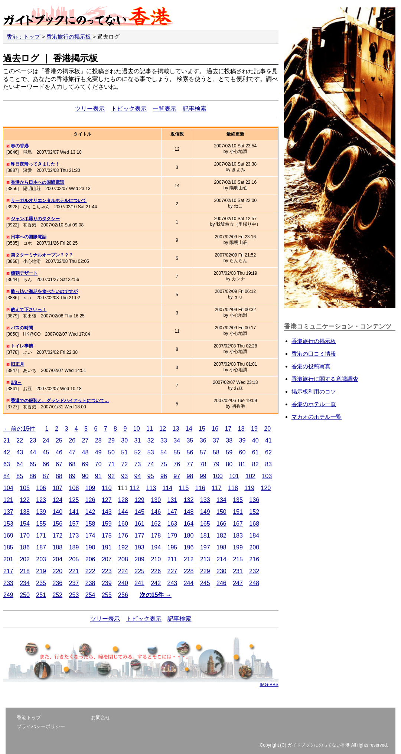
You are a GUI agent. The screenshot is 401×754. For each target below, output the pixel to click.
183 (238, 535)
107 (57, 488)
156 (57, 523)
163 (172, 523)
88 (59, 476)
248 (254, 583)
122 (25, 500)
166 (221, 523)
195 (172, 547)
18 (241, 428)
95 (150, 476)
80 (229, 464)
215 (238, 559)
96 (163, 476)
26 (72, 440)
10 (136, 428)
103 (267, 476)
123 (41, 500)
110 (107, 488)
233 (8, 583)
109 (90, 488)
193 (139, 547)
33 (163, 440)
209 (139, 559)
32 (150, 440)
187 (41, 547)
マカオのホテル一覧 (316, 417)
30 (124, 440)
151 (238, 512)
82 (255, 464)
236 (57, 583)
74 (150, 464)
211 (172, 559)
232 (254, 571)
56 (190, 452)
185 (8, 547)
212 (189, 559)
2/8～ (16, 382)
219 (41, 571)
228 (189, 571)
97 (176, 476)
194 (156, 547)
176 (123, 535)
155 (41, 523)
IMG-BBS (269, 684)
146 (156, 512)
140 (57, 512)
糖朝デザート (24, 273)
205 (74, 559)
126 (90, 500)
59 (229, 452)
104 (8, 488)
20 (267, 428)
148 (189, 512)
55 (176, 452)
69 (85, 464)
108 (74, 488)
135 (238, 500)
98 (190, 476)
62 (268, 452)
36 (203, 440)
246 (221, 583)
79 (216, 464)
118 (233, 488)
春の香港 (20, 145)
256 (123, 595)
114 (168, 488)
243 (172, 583)
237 (74, 583)
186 (25, 547)
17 (228, 428)
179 (172, 535)
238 (90, 583)
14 (189, 428)
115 (184, 488)
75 (163, 464)
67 (59, 464)
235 (41, 583)
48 (85, 452)
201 (8, 559)
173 (74, 535)
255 (107, 595)
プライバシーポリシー (41, 726)
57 (203, 452)
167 (238, 523)
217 (8, 571)
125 (74, 500)
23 (33, 440)
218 (25, 571)
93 (124, 476)
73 (137, 464)
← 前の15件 (19, 428)
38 (229, 440)
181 (205, 535)
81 (242, 464)
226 (156, 571)
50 (111, 452)
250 (25, 595)
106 (41, 488)
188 (57, 547)
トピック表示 (129, 108)
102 (250, 476)
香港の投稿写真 (310, 366)
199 (238, 547)
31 (137, 440)
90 (85, 476)
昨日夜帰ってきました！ (35, 164)
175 (107, 535)
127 (107, 500)
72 (124, 464)
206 (90, 559)
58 (216, 452)
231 (238, 571)
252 (57, 595)
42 (6, 452)
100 (218, 476)
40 (255, 440)
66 (46, 464)
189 (74, 547)
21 (6, 440)
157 (74, 523)
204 (57, 559)
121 (8, 500)
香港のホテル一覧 (313, 404)
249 (8, 595)
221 (74, 571)
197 (205, 547)
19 (254, 428)
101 (234, 476)
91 (98, 476)
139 (41, 512)
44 (33, 452)
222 (90, 571)
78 (203, 464)
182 (221, 535)
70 (98, 464)
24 (46, 440)
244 (189, 583)
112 (135, 488)
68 (72, 464)
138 (25, 512)
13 (176, 428)
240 (123, 583)
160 (123, 523)
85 (19, 476)
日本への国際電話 (28, 236)
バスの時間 (22, 327)
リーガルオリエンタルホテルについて (49, 200)
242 (156, 583)
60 (242, 452)
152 (254, 512)
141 (74, 512)
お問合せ (100, 717)
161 (139, 523)
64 (19, 464)
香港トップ (29, 717)
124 (57, 500)
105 (25, 488)
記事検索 (194, 108)
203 (41, 559)
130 (156, 500)
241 (139, 583)
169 (8, 535)
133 (205, 500)
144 (123, 512)
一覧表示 (164, 108)
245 (205, 583)
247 (238, 583)
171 (41, 535)
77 (190, 464)
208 (123, 559)
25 (59, 440)
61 (255, 452)
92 (111, 476)
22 (19, 440)
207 (107, 559)
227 (172, 571)
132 (189, 500)
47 (72, 452)
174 (90, 535)
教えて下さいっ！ (28, 309)
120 (266, 488)
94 (137, 476)
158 (90, 523)
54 (163, 452)
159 (107, 523)
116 (200, 488)
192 (123, 547)
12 (162, 428)
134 (221, 500)
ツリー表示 (90, 108)
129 (139, 500)
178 (156, 535)
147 (172, 512)
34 (176, 440)
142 (90, 512)
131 (172, 500)
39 (242, 440)
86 (33, 476)
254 (90, 595)
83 (268, 464)
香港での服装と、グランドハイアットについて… (60, 400)
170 (25, 535)
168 (254, 523)
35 (190, 440)
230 (221, 571)
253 (74, 595)
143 (107, 512)
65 (33, 464)
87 (46, 476)
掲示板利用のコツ (313, 391)
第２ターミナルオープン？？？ (42, 255)
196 (189, 547)
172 (57, 535)
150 (221, 512)
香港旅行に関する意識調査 (324, 379)
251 (41, 595)
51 (124, 452)
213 (205, 559)
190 (90, 547)
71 (111, 464)
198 (221, 547)
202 (25, 559)
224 (123, 571)
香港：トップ (23, 36)
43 (19, 452)
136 (254, 500)
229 (205, 571)
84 (6, 476)
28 (98, 440)
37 (216, 440)
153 (8, 523)
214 (221, 559)
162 (156, 523)
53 (150, 452)
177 (139, 535)
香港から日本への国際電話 (37, 182)
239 (107, 583)
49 (98, 452)
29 (111, 440)
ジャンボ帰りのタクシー (35, 218)
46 (59, 452)
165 (205, 523)
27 (85, 440)
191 (107, 547)
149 (205, 512)
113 (151, 488)
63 (6, 464)
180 (189, 535)
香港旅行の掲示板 (68, 36)
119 (249, 488)
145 (139, 512)
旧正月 (17, 364)
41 (268, 440)
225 (139, 571)
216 (254, 559)
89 (72, 476)
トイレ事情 (22, 346)
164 (189, 523)
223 (107, 571)
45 (46, 452)
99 (203, 476)
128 (123, 500)
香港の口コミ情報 (313, 353)
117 (217, 488)
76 (176, 464)
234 (25, 583)
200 (254, 547)
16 (215, 428)
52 (137, 452)
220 (57, 571)
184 (254, 535)
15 (202, 428)
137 (8, 512)
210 (156, 559)
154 (25, 523)
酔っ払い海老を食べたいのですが (44, 291)
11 (149, 428)
